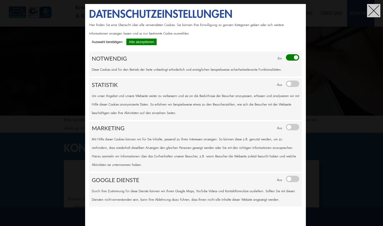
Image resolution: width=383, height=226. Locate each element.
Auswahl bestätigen (107, 42)
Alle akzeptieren (141, 42)
